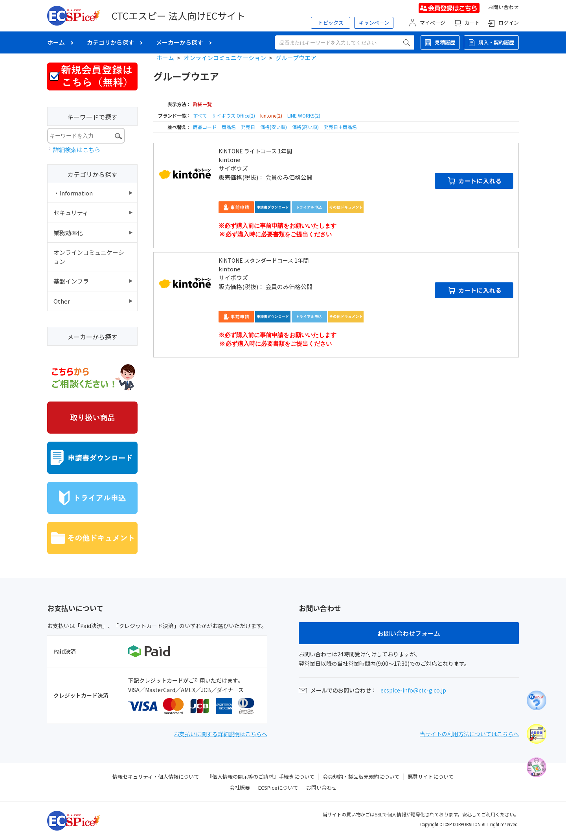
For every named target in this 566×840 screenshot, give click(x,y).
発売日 (248, 126)
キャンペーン (374, 22)
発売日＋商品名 (340, 126)
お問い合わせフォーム (408, 633)
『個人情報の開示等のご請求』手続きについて (260, 776)
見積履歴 (445, 42)
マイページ (432, 22)
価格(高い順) (306, 126)
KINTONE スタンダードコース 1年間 (264, 260)
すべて (200, 115)
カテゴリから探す (110, 42)
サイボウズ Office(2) (233, 115)
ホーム (56, 42)
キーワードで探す (92, 117)
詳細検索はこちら (76, 150)
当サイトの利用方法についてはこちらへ (469, 734)
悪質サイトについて (431, 776)
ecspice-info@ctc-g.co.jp (413, 690)
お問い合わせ (503, 7)
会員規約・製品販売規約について (361, 776)
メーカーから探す (179, 42)
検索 (406, 42)
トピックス (331, 22)
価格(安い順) (274, 126)
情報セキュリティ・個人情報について (155, 776)
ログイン (508, 22)
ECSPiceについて (278, 787)
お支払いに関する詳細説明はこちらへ (220, 734)
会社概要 (240, 787)
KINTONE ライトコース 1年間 (255, 151)
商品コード (205, 126)
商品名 (229, 126)
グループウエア (296, 57)
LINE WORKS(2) (303, 115)
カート (472, 22)
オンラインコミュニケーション (225, 57)
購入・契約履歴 (496, 42)
